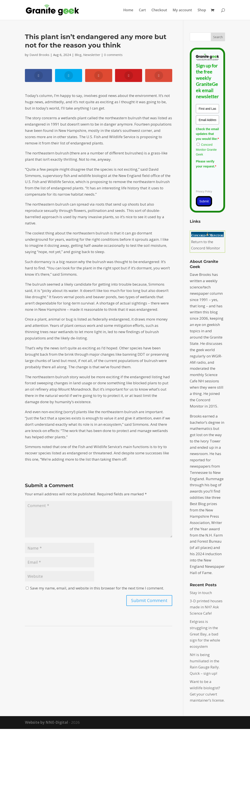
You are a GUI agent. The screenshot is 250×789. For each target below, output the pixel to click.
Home (128, 10)
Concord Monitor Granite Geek (206, 149)
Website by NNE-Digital (46, 722)
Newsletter (91, 54)
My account (182, 10)
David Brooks (39, 54)
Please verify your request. (206, 164)
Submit (204, 201)
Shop (202, 10)
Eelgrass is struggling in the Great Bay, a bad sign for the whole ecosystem (205, 634)
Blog (78, 54)
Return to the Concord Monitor (207, 242)
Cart (142, 10)
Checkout (159, 10)
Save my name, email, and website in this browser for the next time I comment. (97, 588)
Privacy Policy (204, 191)
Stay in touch (201, 592)
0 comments (113, 54)
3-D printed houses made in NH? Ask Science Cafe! (206, 607)
